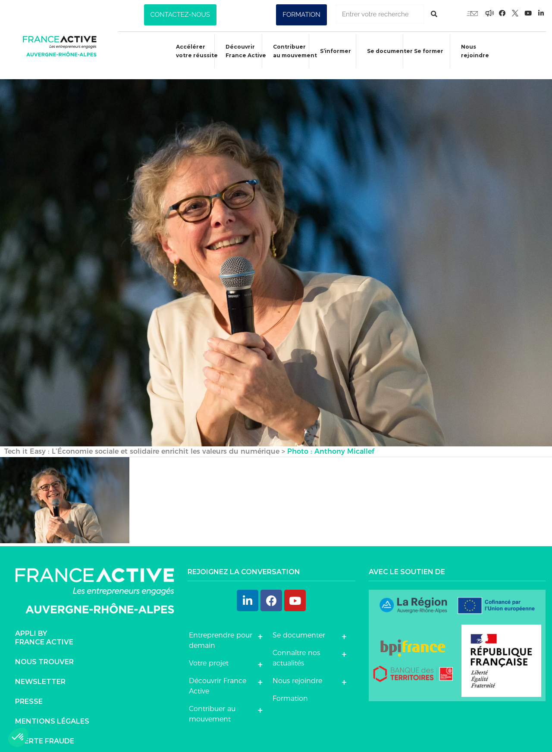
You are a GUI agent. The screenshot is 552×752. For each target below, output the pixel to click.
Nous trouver (44, 653)
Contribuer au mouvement (290, 51)
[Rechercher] (434, 14)
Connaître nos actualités (296, 649)
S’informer (331, 52)
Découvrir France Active (240, 51)
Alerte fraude (44, 732)
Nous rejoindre (474, 51)
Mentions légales (52, 713)
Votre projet (209, 654)
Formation (290, 690)
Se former (427, 52)
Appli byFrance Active (44, 629)
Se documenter (387, 52)
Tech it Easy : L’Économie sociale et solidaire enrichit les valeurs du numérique (141, 443)
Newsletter (40, 673)
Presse (29, 693)
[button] (180, 14)
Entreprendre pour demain (220, 631)
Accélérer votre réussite (190, 51)
